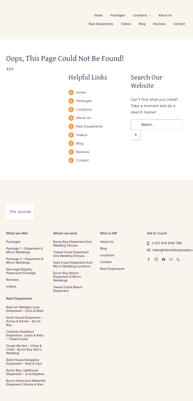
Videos (81, 135)
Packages (83, 101)
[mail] (171, 259)
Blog (79, 143)
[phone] (178, 259)
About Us (83, 118)
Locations (83, 109)
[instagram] (156, 259)
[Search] (136, 135)
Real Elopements (89, 126)
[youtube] (163, 259)
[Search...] (157, 125)
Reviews (82, 152)
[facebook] (148, 259)
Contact (82, 160)
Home (81, 92)
